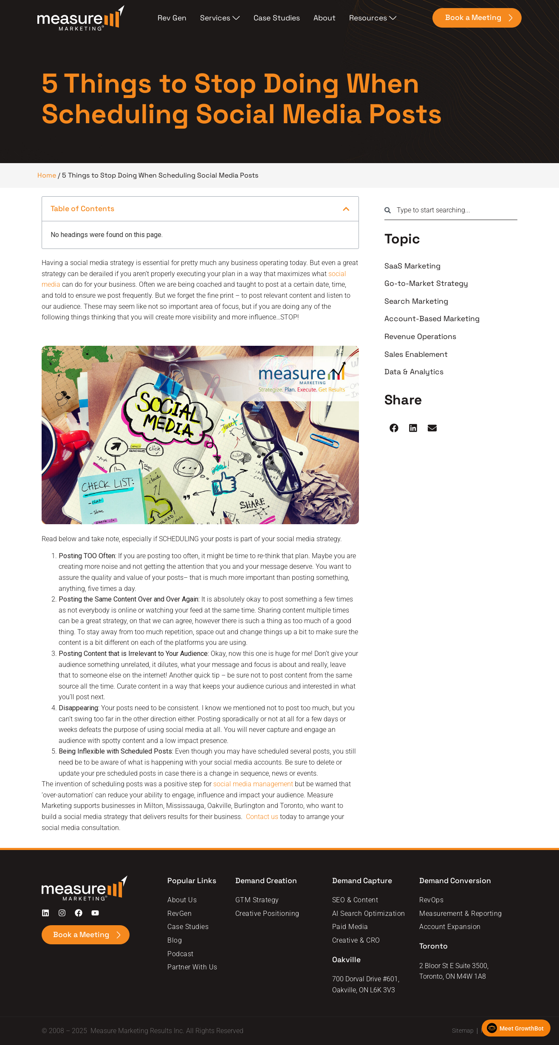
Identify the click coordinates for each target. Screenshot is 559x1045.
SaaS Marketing (412, 266)
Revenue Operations (420, 336)
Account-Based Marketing (432, 318)
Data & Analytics (413, 371)
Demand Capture (363, 880)
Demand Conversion (456, 880)
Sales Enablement (416, 354)
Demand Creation (266, 880)
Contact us (262, 817)
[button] (346, 209)
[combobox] (450, 210)
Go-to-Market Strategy (426, 283)
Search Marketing (416, 301)
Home (46, 175)
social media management (253, 784)
